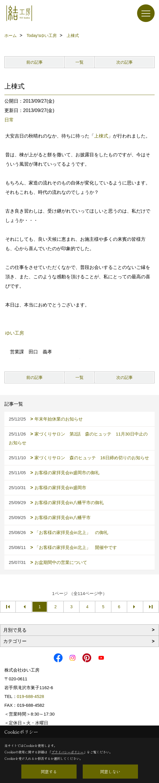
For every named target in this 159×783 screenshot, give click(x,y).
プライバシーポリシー (67, 752)
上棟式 (101, 135)
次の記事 (124, 62)
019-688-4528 (30, 696)
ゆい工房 (14, 333)
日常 (9, 119)
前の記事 (34, 62)
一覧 (79, 62)
